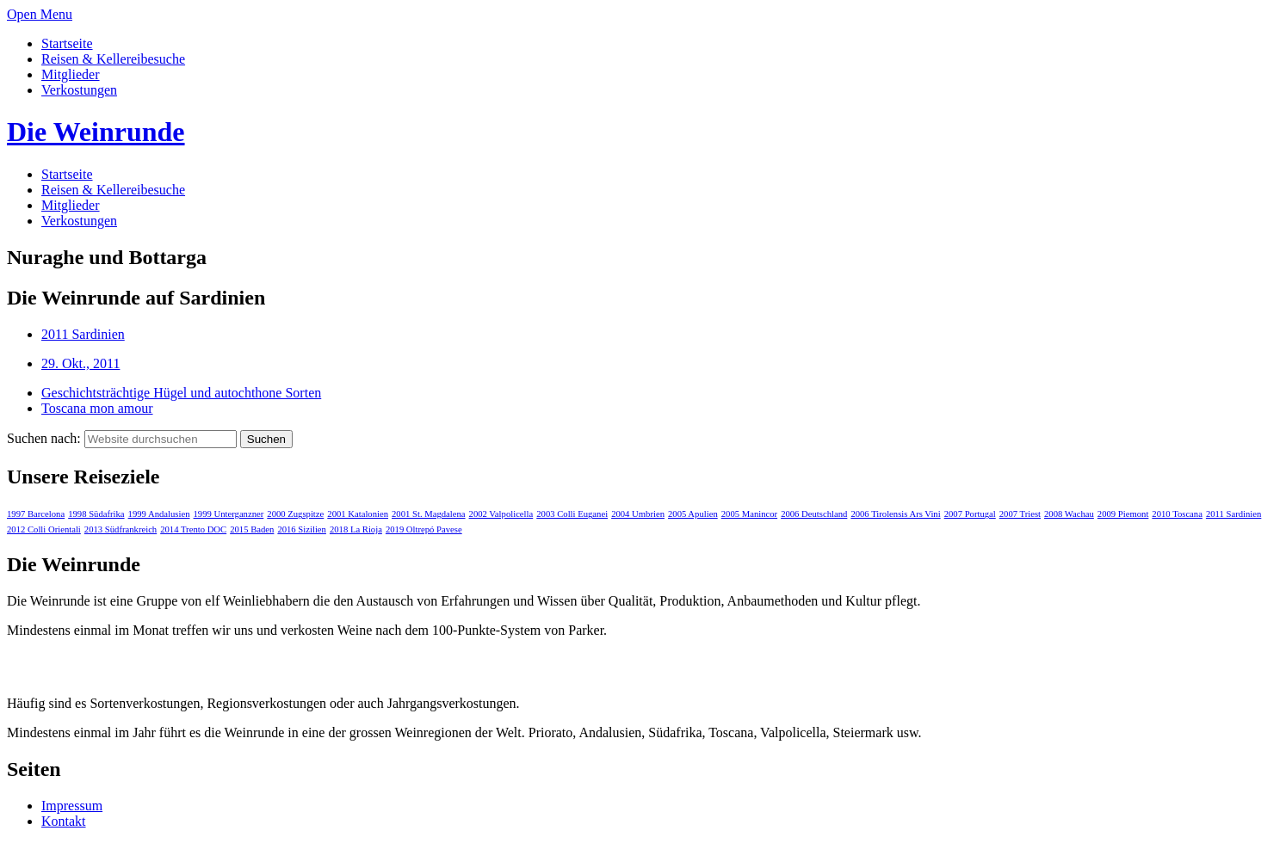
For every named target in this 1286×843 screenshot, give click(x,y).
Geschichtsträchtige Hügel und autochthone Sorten (181, 392)
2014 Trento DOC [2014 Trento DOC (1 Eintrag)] (193, 529)
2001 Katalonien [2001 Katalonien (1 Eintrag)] (357, 514)
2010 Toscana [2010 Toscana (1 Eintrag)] (1177, 514)
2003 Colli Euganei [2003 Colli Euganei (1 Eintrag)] (572, 514)
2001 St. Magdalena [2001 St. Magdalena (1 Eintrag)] (429, 514)
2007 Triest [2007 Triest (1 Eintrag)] (1020, 514)
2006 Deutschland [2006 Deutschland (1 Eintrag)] (814, 514)
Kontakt (63, 821)
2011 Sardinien (83, 334)
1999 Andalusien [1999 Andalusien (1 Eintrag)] (159, 514)
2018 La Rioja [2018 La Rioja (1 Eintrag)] (356, 529)
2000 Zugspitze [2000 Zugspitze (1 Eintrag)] (295, 514)
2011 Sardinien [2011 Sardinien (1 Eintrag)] (1233, 514)
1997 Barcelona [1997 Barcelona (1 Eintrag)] (36, 514)
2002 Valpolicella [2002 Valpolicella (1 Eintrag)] (501, 514)
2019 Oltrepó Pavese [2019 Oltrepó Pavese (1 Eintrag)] (424, 529)
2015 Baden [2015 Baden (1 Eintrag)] (252, 529)
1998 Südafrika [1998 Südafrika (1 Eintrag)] (96, 514)
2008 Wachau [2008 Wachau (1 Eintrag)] (1069, 514)
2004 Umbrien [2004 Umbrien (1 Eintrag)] (638, 514)
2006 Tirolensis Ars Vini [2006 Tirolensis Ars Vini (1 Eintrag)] (895, 514)
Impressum (71, 805)
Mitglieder (70, 74)
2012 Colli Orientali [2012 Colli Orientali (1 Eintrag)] (44, 529)
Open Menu (39, 14)
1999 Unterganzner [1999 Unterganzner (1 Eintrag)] (229, 514)
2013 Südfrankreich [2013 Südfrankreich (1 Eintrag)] (120, 529)
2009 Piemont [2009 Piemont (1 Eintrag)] (1123, 514)
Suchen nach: (44, 438)
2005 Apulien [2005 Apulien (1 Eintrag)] (693, 514)
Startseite (67, 43)
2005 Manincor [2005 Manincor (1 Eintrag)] (749, 514)
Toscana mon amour (97, 408)
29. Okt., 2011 (80, 363)
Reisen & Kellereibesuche (113, 59)
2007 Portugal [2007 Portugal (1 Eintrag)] (970, 514)
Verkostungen (79, 90)
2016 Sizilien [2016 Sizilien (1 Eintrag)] (301, 529)
